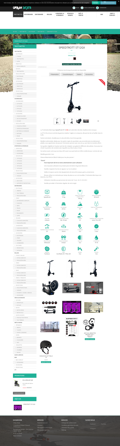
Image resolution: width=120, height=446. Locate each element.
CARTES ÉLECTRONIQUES (22, 128)
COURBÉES (19, 350)
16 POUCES (19, 163)
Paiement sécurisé (42, 423)
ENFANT (18, 352)
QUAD (17, 270)
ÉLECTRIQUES (19, 54)
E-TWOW (18, 56)
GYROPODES (19, 148)
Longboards (20, 243)
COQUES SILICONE (21, 116)
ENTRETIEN (19, 250)
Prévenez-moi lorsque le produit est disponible (72, 70)
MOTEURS (18, 133)
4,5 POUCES (19, 103)
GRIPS (18, 205)
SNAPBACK (19, 347)
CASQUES (18, 143)
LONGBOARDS (19, 225)
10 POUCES (19, 111)
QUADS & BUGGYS (20, 315)
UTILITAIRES (19, 245)
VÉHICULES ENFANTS (70, 14)
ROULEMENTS (19, 213)
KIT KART (18, 121)
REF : (72, 50)
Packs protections (21, 93)
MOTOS (17, 307)
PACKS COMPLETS (20, 66)
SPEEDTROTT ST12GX (29, 404)
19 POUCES (19, 168)
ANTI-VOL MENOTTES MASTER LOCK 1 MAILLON (90, 334)
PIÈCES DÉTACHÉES (20, 73)
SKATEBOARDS (39, 14)
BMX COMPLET (19, 360)
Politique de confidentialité (69, 423)
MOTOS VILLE (19, 312)
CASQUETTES (19, 345)
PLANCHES (19, 203)
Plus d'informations (108, 3)
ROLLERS (49, 14)
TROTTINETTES (18, 14)
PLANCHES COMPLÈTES (22, 220)
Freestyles (19, 86)
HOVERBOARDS (28, 14)
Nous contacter (87, 7)
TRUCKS (18, 208)
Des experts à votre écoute (44, 427)
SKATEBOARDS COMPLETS (22, 200)
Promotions (19, 375)
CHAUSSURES (19, 340)
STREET (17, 198)
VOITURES (18, 300)
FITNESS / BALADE (20, 255)
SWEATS (18, 327)
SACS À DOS (19, 180)
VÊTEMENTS (19, 325)
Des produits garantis (43, 430)
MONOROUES (19, 156)
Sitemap (64, 430)
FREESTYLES (18, 64)
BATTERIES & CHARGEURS (22, 131)
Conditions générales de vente (70, 425)
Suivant (98, 121)
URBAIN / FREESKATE (21, 277)
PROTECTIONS (19, 91)
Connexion (101, 7)
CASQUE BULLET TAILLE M (46, 356)
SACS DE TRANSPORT (21, 118)
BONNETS (18, 337)
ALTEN (18, 61)
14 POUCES (19, 161)
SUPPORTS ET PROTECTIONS (23, 183)
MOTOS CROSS (20, 310)
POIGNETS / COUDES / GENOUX (24, 292)
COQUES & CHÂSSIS (21, 126)
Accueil (15, 31)
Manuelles (19, 88)
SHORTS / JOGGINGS (21, 332)
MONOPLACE (19, 302)
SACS (17, 342)
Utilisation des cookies (68, 427)
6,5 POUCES (19, 106)
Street (18, 238)
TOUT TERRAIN (20, 193)
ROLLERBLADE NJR (28, 380)
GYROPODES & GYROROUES (60, 14)
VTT (15, 370)
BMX (102, 14)
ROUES (18, 136)
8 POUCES (18, 108)
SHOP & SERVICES (112, 14)
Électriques (19, 83)
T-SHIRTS (18, 330)
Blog (76, 7)
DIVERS (17, 335)
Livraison (39, 425)
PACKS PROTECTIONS (21, 141)
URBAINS (18, 190)
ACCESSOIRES (19, 81)
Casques (18, 96)
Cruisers (18, 240)
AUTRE (18, 215)
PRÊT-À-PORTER (80, 14)
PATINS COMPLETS (21, 258)
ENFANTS (18, 69)
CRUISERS (18, 218)
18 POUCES (19, 166)
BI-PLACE (18, 305)
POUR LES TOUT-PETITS (22, 317)
